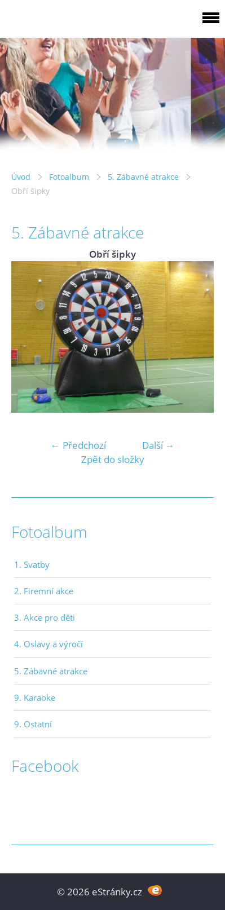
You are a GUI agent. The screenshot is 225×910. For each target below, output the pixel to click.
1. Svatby (32, 564)
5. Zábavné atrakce (143, 176)
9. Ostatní (33, 724)
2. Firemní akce (43, 591)
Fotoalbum (69, 176)
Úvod (20, 176)
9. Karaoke (34, 697)
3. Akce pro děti (44, 617)
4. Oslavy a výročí (48, 644)
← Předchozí (78, 445)
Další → (158, 445)
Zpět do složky (112, 459)
